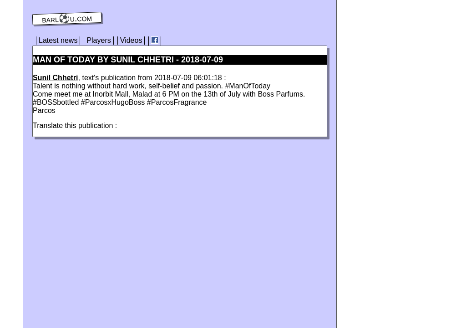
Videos (131, 40)
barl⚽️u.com (67, 19)
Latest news (58, 40)
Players (98, 40)
